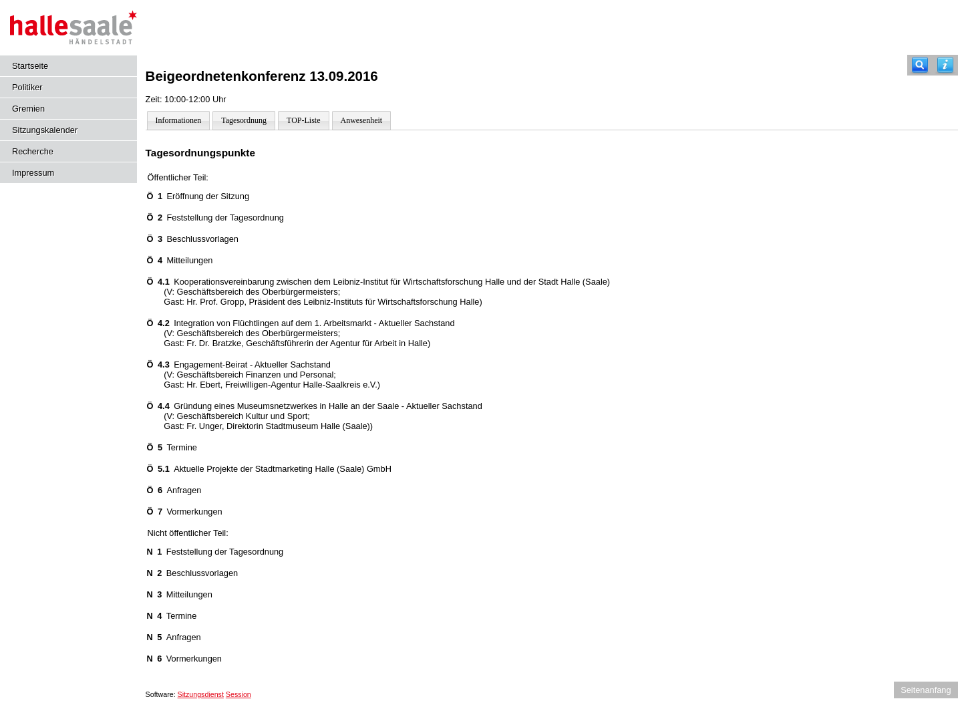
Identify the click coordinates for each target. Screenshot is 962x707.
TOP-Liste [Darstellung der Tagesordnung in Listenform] (303, 120)
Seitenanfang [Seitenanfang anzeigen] (926, 690)
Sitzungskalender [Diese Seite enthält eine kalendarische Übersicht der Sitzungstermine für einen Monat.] (44, 130)
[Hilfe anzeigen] (945, 65)
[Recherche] (920, 65)
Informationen (179, 120)
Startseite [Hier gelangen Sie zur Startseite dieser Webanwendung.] (30, 66)
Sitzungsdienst (201, 694)
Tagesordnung (244, 120)
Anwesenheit (362, 120)
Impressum (33, 173)
